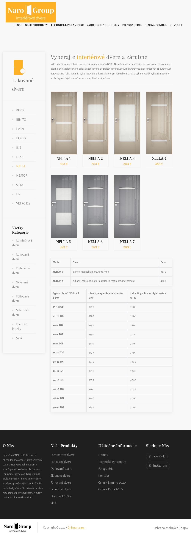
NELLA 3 (127, 158)
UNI (19, 194)
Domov (103, 455)
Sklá (19, 338)
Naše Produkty (36, 25)
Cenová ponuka (156, 25)
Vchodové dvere (61, 489)
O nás (18, 25)
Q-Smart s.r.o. (76, 527)
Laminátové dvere (62, 455)
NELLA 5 (63, 241)
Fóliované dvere (61, 482)
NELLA (20, 166)
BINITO (21, 119)
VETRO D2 (23, 203)
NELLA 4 (159, 158)
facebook (157, 456)
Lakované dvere (61, 462)
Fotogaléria (132, 25)
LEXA (19, 157)
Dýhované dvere (61, 469)
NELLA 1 (64, 158)
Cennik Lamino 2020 (112, 482)
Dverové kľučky (61, 496)
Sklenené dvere (61, 475)
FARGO (21, 138)
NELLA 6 (95, 241)
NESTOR (21, 175)
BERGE (20, 110)
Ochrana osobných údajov (171, 528)
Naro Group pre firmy (103, 25)
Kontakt (176, 25)
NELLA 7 (127, 241)
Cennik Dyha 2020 (110, 489)
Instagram (158, 466)
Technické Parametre (67, 25)
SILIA (19, 185)
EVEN (20, 129)
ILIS (18, 147)
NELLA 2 (95, 158)
